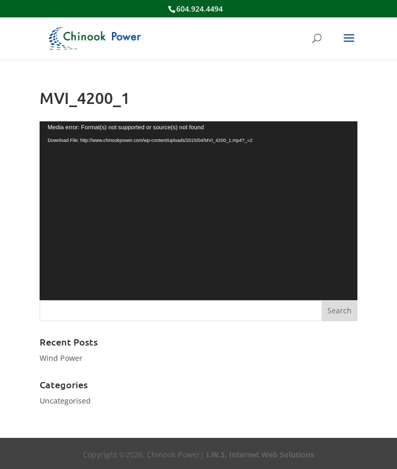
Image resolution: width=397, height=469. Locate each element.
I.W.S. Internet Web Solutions (260, 454)
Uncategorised (65, 401)
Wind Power (61, 358)
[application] (198, 210)
